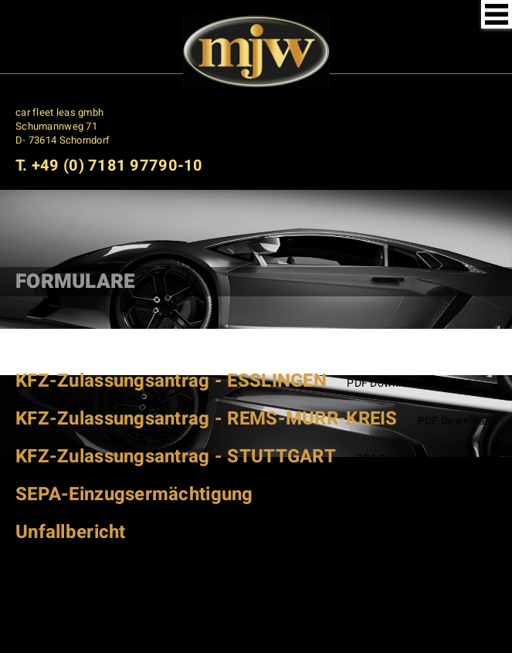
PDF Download (383, 383)
